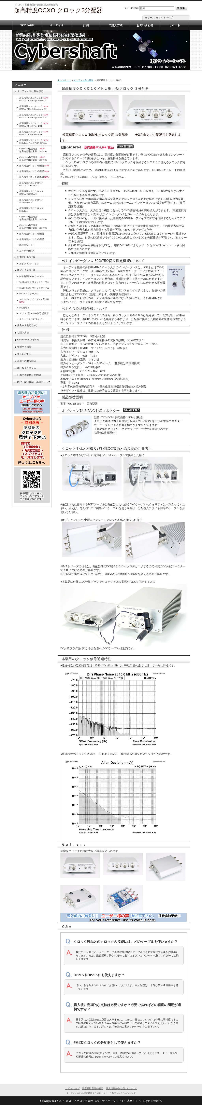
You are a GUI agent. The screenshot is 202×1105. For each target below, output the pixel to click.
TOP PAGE (27, 25)
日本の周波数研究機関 (29, 375)
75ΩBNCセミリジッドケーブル (34, 288)
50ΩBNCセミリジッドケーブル (34, 282)
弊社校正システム (27, 368)
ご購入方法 (23, 332)
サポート (174, 25)
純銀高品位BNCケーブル (31, 276)
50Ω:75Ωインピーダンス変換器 (34, 300)
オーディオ (57, 25)
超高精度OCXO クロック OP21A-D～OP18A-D (31, 184)
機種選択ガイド (27, 245)
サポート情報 (24, 346)
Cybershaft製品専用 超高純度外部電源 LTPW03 (33, 150)
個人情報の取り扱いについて (121, 1088)
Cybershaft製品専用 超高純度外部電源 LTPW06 (33, 158)
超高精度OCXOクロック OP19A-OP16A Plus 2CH (33, 133)
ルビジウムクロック (29, 263)
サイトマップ (166, 17)
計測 (86, 25)
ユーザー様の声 (27, 251)
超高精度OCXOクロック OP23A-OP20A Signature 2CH (33, 116)
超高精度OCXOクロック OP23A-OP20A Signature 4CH (33, 107)
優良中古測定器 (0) (27, 325)
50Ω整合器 (24, 308)
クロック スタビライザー (31, 319)
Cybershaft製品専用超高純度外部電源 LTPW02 (33, 218)
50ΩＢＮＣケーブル (28, 293)
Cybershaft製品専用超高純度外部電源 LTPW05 (33, 226)
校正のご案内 (24, 353)
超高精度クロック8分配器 (34, 165)
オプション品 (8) (26, 269)
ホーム (151, 17)
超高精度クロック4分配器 (34, 171)
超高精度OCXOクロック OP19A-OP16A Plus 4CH (33, 124)
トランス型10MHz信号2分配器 (34, 313)
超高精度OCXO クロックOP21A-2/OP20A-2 (31, 192)
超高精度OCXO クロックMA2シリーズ (31, 201)
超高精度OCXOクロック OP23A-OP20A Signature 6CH (33, 99)
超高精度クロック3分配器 (34, 177)
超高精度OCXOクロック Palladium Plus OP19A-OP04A (33, 141)
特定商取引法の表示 (92, 1088)
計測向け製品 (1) (26, 257)
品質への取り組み (26, 361)
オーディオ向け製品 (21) (30, 91)
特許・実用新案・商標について (33, 382)
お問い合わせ (145, 25)
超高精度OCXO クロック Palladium (31, 209)
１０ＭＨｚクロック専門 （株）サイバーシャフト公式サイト (100, 1100)
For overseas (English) (28, 339)
